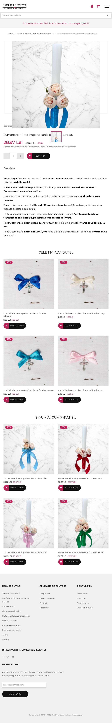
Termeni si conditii (11, 593)
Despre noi (45, 593)
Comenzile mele (85, 608)
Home (11, 34)
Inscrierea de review (11, 630)
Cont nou (81, 598)
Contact (43, 603)
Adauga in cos (17, 325)
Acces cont (82, 593)
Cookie (5, 639)
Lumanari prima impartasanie (39, 34)
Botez (20, 34)
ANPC (5, 635)
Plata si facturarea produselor (16, 616)
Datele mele (83, 603)
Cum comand (8, 606)
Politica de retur (9, 620)
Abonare (15, 693)
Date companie (47, 598)
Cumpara (40, 156)
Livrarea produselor (11, 611)
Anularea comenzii (11, 625)
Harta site (44, 608)
